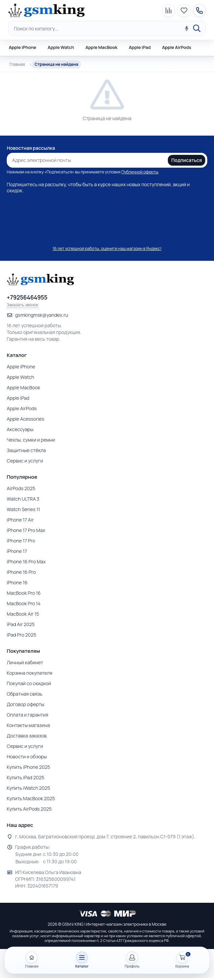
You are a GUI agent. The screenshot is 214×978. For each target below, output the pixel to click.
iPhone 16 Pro (21, 572)
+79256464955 (27, 297)
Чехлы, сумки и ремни (31, 440)
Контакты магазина (28, 725)
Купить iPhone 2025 (28, 767)
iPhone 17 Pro (21, 540)
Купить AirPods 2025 (29, 809)
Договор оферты (25, 704)
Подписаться (186, 160)
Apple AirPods (176, 47)
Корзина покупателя (29, 673)
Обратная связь (24, 694)
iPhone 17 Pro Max (26, 530)
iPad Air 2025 (21, 624)
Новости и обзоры (27, 756)
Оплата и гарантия (27, 714)
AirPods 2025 (21, 488)
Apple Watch (61, 47)
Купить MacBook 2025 (31, 798)
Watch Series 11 (23, 509)
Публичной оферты (139, 172)
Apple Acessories (25, 419)
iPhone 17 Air (20, 519)
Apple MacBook (101, 47)
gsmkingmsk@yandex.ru (41, 315)
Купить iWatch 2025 (28, 788)
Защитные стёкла (26, 450)
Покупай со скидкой (29, 683)
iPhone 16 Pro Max (26, 561)
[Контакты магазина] (199, 10)
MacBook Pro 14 (23, 603)
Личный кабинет (25, 662)
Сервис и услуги (25, 460)
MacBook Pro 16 (24, 593)
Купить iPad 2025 (25, 777)
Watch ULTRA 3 (23, 499)
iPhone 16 (17, 582)
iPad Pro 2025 (21, 635)
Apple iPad (140, 47)
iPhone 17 (17, 551)
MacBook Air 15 (23, 614)
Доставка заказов (27, 735)
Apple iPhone (22, 47)
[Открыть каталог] (82, 960)
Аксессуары (20, 429)
